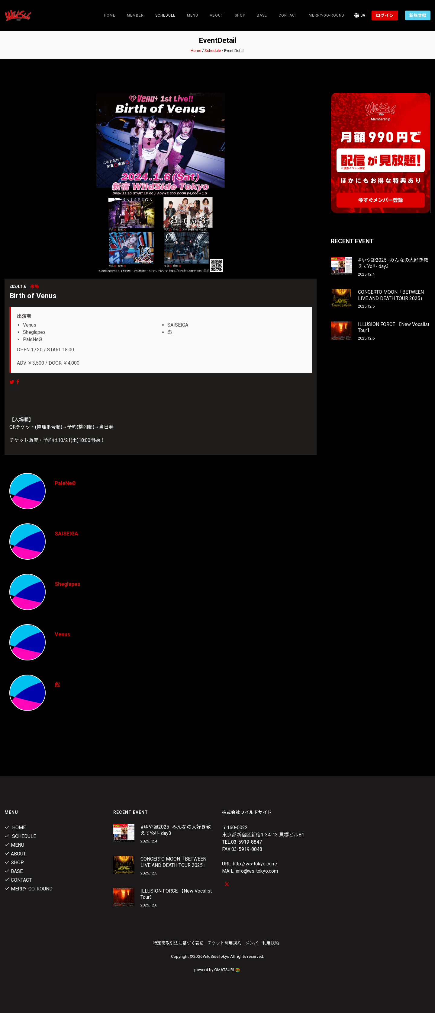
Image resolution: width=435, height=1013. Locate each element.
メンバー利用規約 (262, 943)
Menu (192, 15)
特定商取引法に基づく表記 (178, 943)
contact (288, 15)
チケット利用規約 (224, 943)
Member (135, 15)
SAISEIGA (67, 533)
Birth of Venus (32, 296)
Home (109, 15)
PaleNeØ (65, 483)
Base (262, 15)
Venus (62, 634)
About (216, 15)
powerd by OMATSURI (217, 969)
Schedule (213, 50)
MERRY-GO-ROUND (326, 15)
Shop (240, 15)
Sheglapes (68, 584)
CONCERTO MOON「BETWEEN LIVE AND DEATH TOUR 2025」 (391, 295)
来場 (34, 286)
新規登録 (417, 15)
